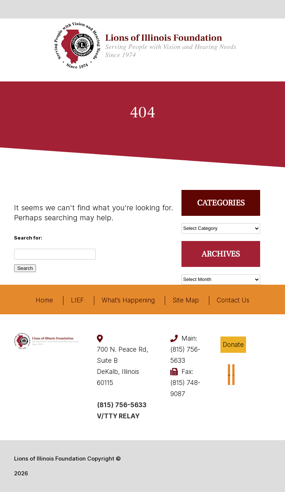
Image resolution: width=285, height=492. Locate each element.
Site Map (186, 300)
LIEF (77, 300)
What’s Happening (128, 300)
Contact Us (233, 300)
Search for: (28, 238)
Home (44, 300)
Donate (233, 344)
